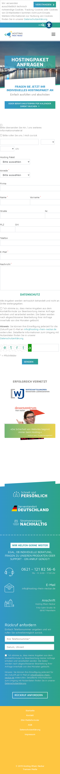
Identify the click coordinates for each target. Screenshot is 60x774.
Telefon (4, 238)
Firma (3, 184)
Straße (3, 211)
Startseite (30, 710)
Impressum (30, 734)
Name (4, 197)
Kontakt (30, 715)
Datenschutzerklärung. (36, 19)
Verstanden (43, 4)
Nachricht (6, 264)
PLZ (2, 225)
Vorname (35, 197)
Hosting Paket (7, 157)
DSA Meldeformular (30, 720)
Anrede (4, 170)
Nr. (46, 211)
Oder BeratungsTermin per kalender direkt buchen (29, 104)
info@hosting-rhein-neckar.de (40, 329)
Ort (17, 225)
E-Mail (4, 252)
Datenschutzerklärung (11, 338)
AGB (30, 725)
